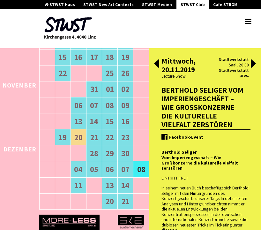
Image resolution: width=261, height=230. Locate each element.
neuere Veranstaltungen (116, 72)
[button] (156, 64)
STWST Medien (157, 4)
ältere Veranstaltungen (65, 72)
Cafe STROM (225, 4)
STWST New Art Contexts (108, 4)
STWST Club (193, 4)
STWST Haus (60, 4)
